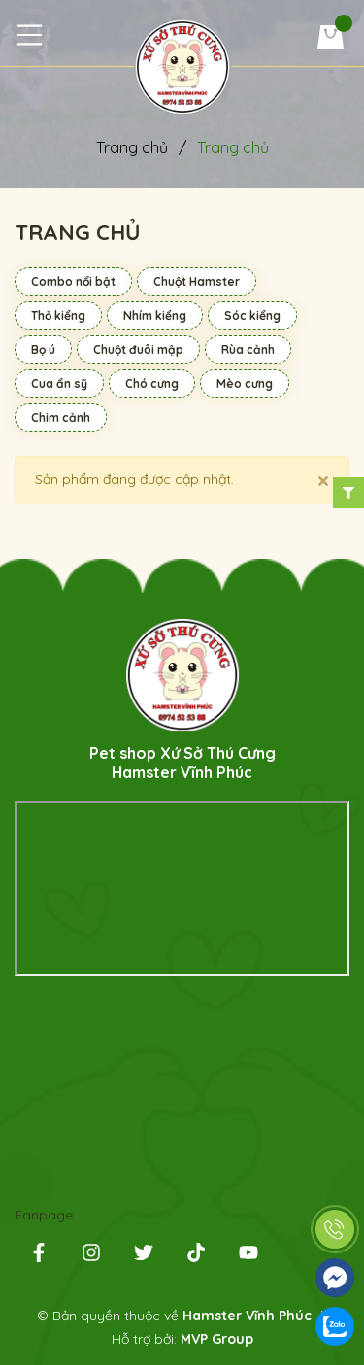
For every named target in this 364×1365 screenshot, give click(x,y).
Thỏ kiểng (58, 316)
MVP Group (217, 1339)
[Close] (323, 480)
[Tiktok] (196, 1256)
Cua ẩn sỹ (59, 383)
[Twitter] (143, 1256)
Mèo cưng (244, 383)
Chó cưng (152, 383)
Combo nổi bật (73, 282)
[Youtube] (248, 1256)
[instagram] (91, 1256)
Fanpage (44, 1214)
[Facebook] (39, 1256)
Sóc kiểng (252, 316)
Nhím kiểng (154, 316)
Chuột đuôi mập (138, 349)
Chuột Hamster (196, 282)
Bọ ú (43, 349)
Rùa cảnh (248, 349)
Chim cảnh (60, 417)
